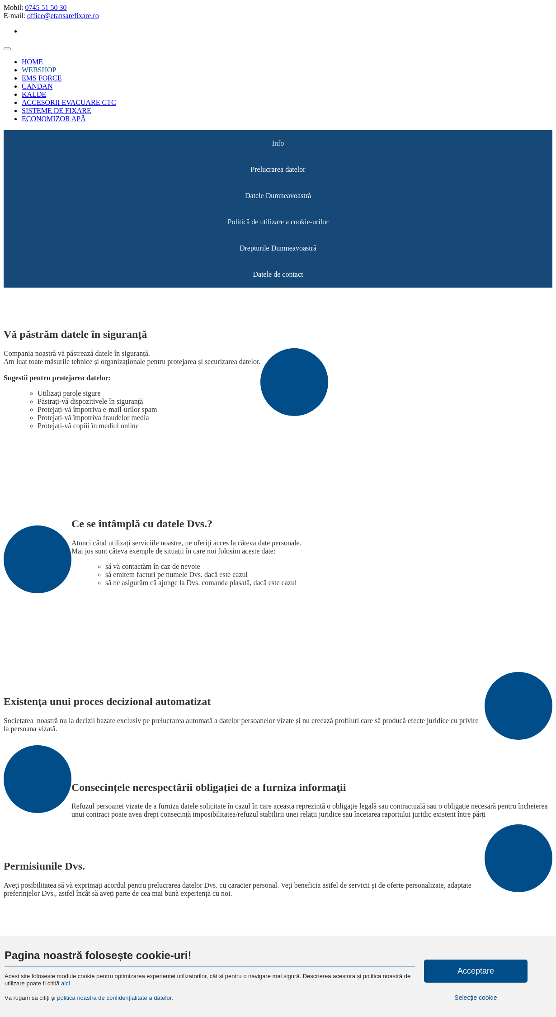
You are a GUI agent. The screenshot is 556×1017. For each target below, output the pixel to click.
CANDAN (37, 86)
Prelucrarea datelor (277, 169)
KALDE (34, 94)
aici (65, 983)
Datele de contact (278, 274)
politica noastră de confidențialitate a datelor (114, 997)
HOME (32, 62)
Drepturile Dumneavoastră (278, 248)
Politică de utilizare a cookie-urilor (277, 222)
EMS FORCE (41, 78)
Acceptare (475, 970)
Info (278, 143)
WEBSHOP (39, 70)
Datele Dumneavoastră (278, 195)
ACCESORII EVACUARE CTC (69, 102)
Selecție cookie (475, 997)
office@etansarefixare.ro (63, 15)
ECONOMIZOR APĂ (54, 119)
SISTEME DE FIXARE (56, 110)
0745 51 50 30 (46, 7)
